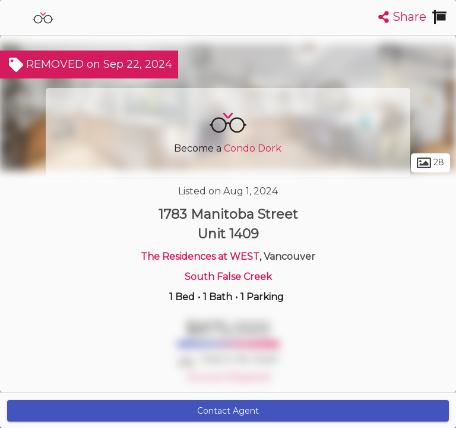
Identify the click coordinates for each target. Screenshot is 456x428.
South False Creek (228, 276)
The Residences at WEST (200, 256)
